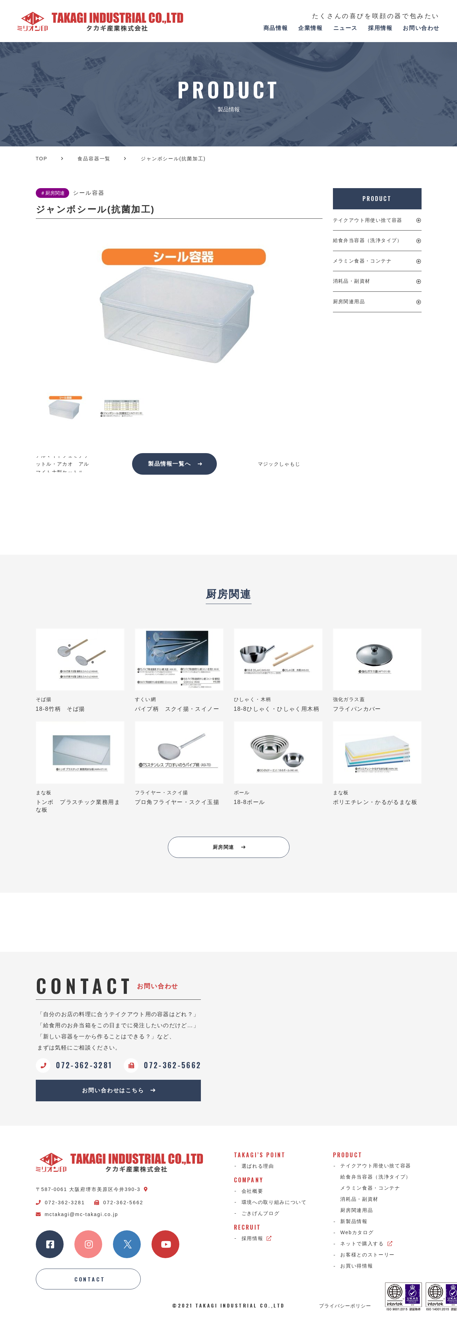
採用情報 (380, 28)
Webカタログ (357, 1234)
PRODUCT (376, 198)
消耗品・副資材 (351, 281)
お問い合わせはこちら (119, 1091)
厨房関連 (229, 847)
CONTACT (90, 1280)
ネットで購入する (367, 1245)
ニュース (345, 28)
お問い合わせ (421, 28)
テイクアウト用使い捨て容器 (367, 220)
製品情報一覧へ (175, 464)
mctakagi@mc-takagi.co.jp (77, 1214)
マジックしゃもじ (279, 464)
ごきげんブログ (261, 1214)
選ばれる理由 (258, 1166)
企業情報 (310, 28)
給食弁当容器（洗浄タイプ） (367, 240)
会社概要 (252, 1192)
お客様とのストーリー (368, 1256)
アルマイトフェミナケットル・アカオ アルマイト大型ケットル (62, 464)
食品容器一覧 (94, 158)
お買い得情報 (357, 1267)
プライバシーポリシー (345, 1306)
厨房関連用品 (349, 301)
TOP (42, 158)
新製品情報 (354, 1222)
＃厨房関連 (52, 193)
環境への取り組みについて (274, 1203)
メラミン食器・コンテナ (362, 261)
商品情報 (275, 28)
